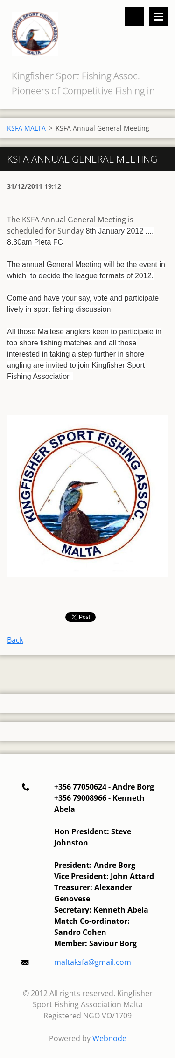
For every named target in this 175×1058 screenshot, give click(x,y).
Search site (134, 16)
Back (15, 640)
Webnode (109, 1038)
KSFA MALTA (26, 128)
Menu (158, 16)
